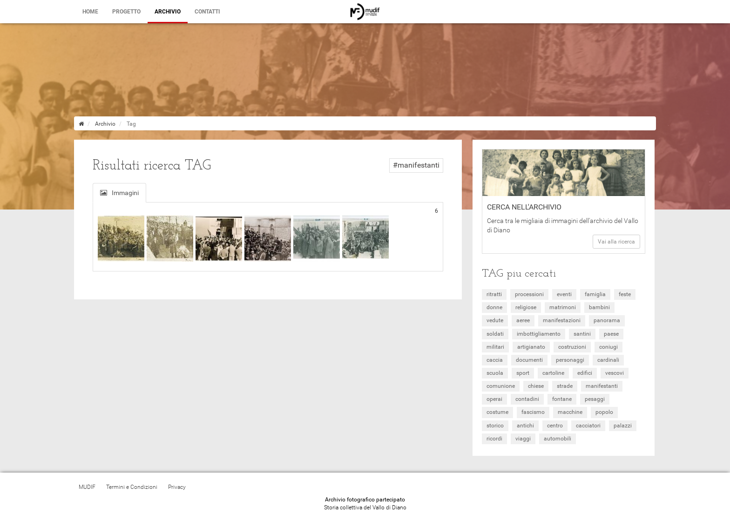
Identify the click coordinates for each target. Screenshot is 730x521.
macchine (570, 412)
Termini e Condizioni (131, 487)
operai (494, 399)
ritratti (494, 294)
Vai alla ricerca (616, 241)
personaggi (570, 360)
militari (495, 347)
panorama (607, 320)
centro (555, 425)
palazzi (623, 425)
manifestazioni (562, 320)
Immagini (119, 192)
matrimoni (562, 307)
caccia (495, 360)
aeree (523, 320)
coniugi (608, 347)
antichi (525, 425)
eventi (564, 294)
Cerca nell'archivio (524, 207)
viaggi (523, 438)
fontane (562, 399)
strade (565, 386)
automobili (557, 438)
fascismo (533, 412)
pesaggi (595, 399)
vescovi (614, 373)
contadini (527, 399)
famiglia (595, 294)
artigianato (531, 347)
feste (625, 294)
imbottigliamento (539, 334)
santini (582, 334)
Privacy (177, 487)
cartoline (553, 373)
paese (611, 334)
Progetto (126, 11)
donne (494, 307)
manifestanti (602, 386)
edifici (584, 373)
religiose (525, 307)
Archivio (168, 11)
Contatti (207, 11)
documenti (529, 360)
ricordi (494, 438)
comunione (501, 386)
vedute (495, 320)
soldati (495, 334)
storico (495, 425)
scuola (495, 373)
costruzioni (572, 347)
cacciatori (588, 425)
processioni (529, 294)
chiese (536, 386)
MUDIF (87, 487)
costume (497, 412)
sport (522, 373)
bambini (599, 307)
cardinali (608, 360)
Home (90, 11)
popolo (604, 412)
